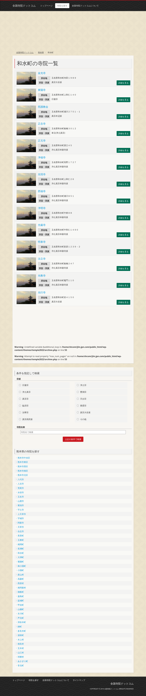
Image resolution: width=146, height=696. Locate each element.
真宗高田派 (27, 419)
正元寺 (42, 140)
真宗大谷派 (85, 412)
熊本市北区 (23, 475)
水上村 (21, 639)
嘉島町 (21, 596)
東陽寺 (42, 90)
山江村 (21, 652)
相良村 (21, 643)
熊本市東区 (23, 462)
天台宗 (83, 398)
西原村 (21, 583)
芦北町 (21, 618)
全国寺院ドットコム (24, 5)
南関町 (21, 544)
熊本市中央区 (24, 457)
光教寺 (42, 275)
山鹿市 (21, 501)
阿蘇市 (21, 522)
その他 (83, 419)
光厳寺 (42, 225)
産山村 (21, 574)
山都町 (21, 609)
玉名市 (21, 496)
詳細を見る (123, 82)
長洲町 (21, 548)
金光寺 (42, 73)
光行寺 (42, 292)
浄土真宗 (26, 392)
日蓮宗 (25, 385)
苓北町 (21, 665)
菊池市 (21, 505)
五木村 (21, 648)
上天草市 (22, 514)
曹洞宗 (83, 392)
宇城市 (21, 518)
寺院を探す (62, 5)
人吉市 (21, 483)
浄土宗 (83, 385)
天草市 (21, 527)
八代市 (21, 479)
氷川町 (21, 613)
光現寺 (42, 174)
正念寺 (42, 123)
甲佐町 (21, 604)
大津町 (21, 557)
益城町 (21, 600)
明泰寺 (42, 242)
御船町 (21, 591)
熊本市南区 (23, 470)
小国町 (21, 570)
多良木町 (22, 631)
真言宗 (25, 398)
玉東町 (21, 540)
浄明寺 (42, 208)
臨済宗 (25, 405)
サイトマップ (79, 680)
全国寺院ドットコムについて (85, 5)
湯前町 (21, 635)
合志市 (21, 531)
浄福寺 (42, 157)
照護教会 (43, 106)
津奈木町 (22, 622)
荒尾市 (21, 488)
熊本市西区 (23, 466)
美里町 (21, 535)
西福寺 (42, 191)
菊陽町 (21, 561)
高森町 (21, 578)
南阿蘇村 (22, 587)
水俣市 (21, 492)
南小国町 (22, 566)
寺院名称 (21, 427)
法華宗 (25, 412)
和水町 (21, 553)
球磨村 (21, 656)
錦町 (20, 626)
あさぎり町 (23, 661)
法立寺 (42, 258)
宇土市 (21, 509)
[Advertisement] (73, 30)
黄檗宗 (83, 405)
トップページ (46, 5)
